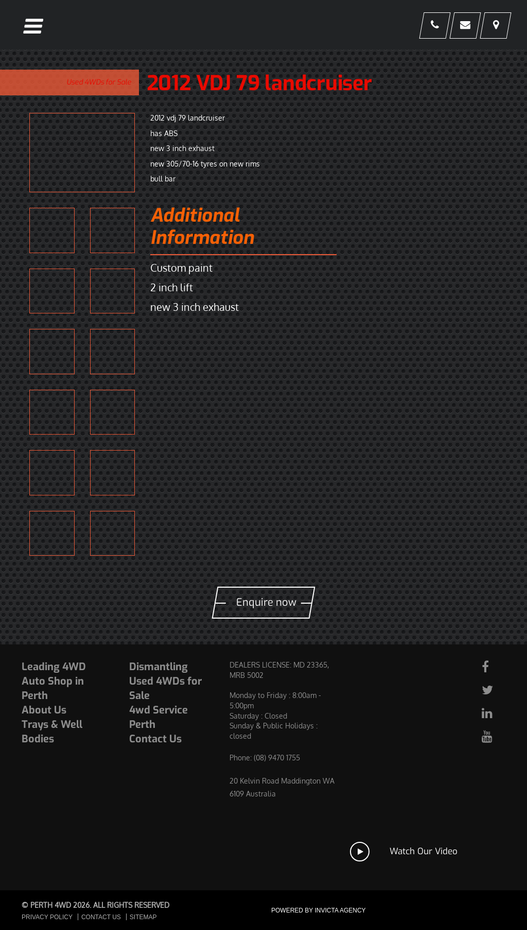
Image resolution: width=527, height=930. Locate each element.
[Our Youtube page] (492, 735)
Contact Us (155, 739)
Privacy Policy (47, 917)
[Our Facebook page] (492, 666)
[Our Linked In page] (492, 712)
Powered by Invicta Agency (318, 910)
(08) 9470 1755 (277, 757)
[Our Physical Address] (495, 26)
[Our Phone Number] (432, 26)
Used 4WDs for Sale (98, 82)
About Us (44, 710)
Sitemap (143, 917)
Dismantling (158, 667)
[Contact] (463, 26)
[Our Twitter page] (492, 689)
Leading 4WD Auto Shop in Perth (54, 681)
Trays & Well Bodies (52, 732)
